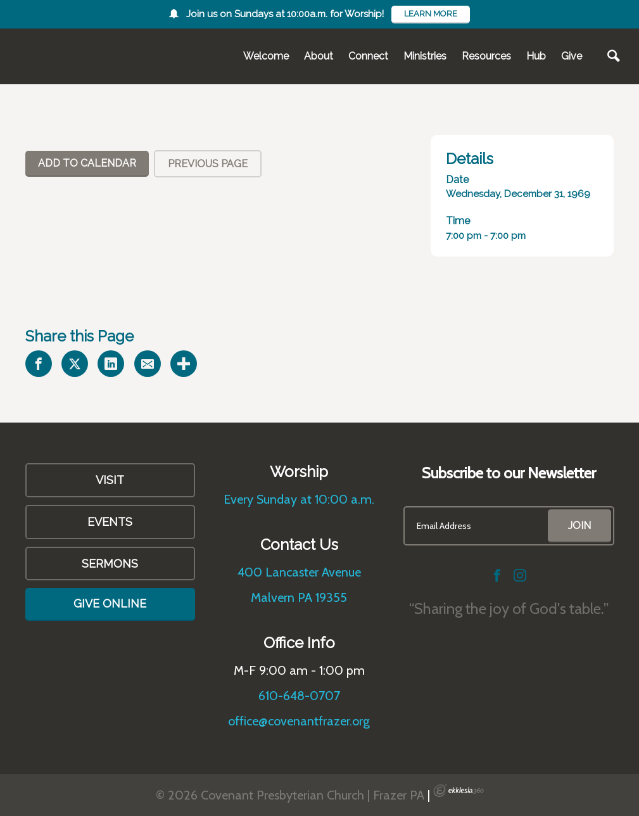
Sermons (110, 563)
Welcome (266, 56)
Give (571, 56)
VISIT (110, 480)
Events (109, 521)
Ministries (424, 56)
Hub (536, 56)
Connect (368, 56)
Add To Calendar (87, 163)
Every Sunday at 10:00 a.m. (299, 499)
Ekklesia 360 (458, 790)
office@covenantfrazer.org (299, 721)
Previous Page (208, 164)
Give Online (109, 603)
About (318, 56)
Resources (486, 56)
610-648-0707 (299, 695)
